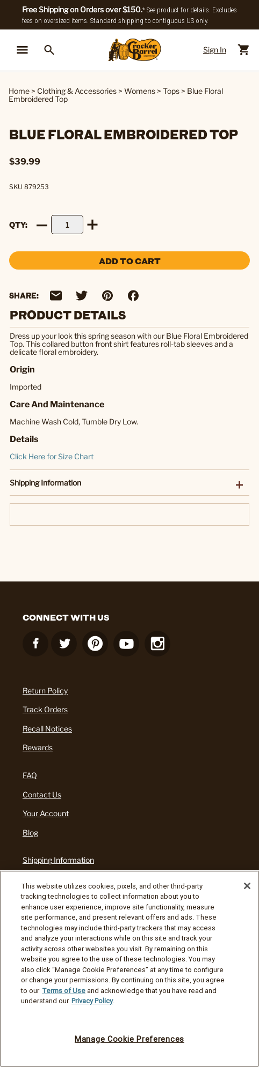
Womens (139, 90)
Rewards (38, 747)
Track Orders (45, 709)
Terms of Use (63, 990)
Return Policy (45, 690)
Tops (171, 90)
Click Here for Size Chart (51, 456)
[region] (129, 968)
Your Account (46, 813)
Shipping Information (58, 859)
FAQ (30, 775)
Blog (30, 832)
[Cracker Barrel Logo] (134, 50)
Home (19, 90)
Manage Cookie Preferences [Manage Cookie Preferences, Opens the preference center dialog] (129, 1039)
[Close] (247, 886)
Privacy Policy (92, 1000)
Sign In (214, 49)
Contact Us (42, 794)
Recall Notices (47, 728)
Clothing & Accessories (77, 90)
